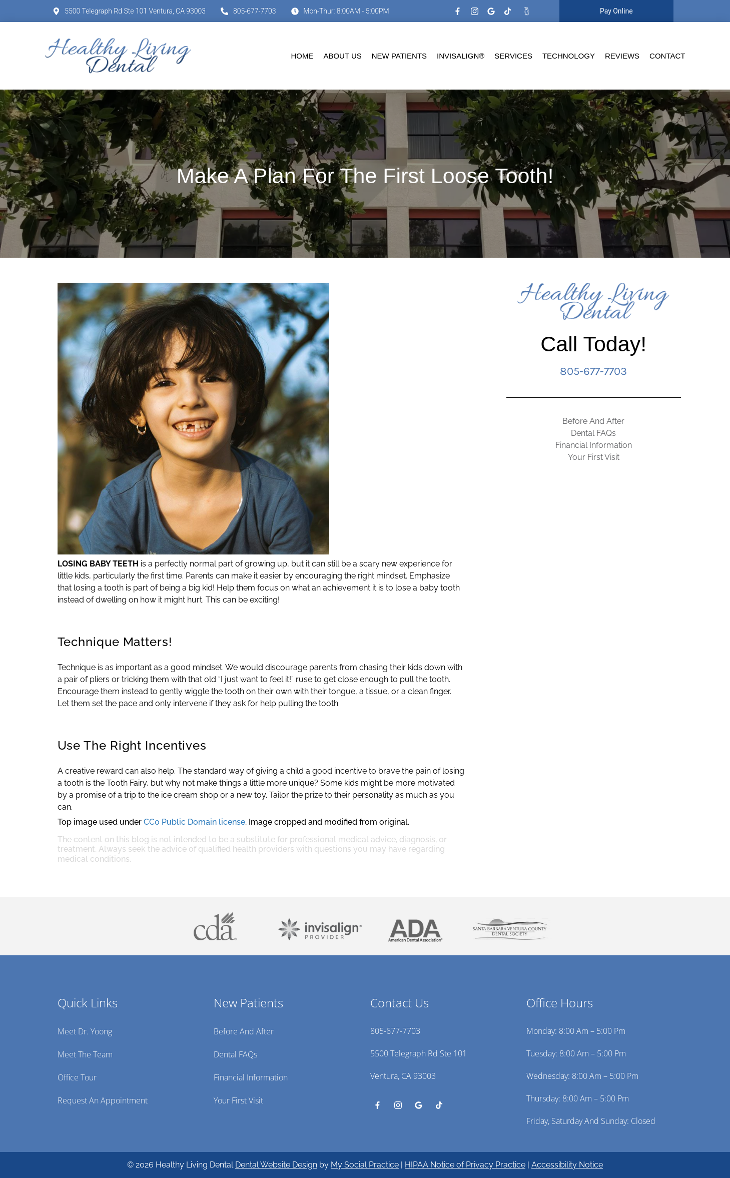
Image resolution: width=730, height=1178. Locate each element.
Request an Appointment (103, 1100)
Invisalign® (460, 56)
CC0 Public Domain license (194, 822)
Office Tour (77, 1077)
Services (513, 56)
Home (302, 56)
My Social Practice (365, 1164)
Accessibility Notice (567, 1164)
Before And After (593, 421)
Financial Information (593, 445)
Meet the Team (85, 1054)
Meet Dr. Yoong (85, 1031)
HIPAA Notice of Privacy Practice (465, 1164)
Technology (568, 56)
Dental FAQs (593, 433)
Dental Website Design (276, 1164)
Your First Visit (593, 457)
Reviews (622, 56)
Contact (667, 56)
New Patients (399, 56)
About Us (342, 56)
